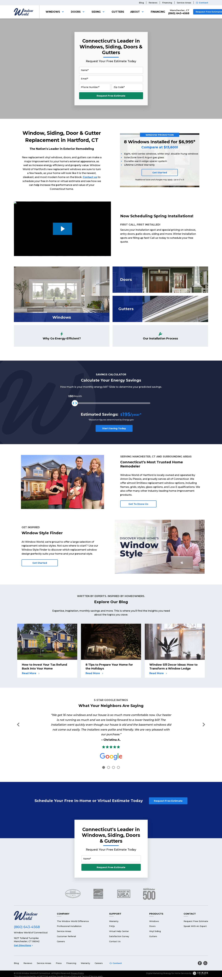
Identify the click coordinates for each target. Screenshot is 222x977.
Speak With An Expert (195, 912)
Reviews (153, 2)
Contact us (90, 177)
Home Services (182, 959)
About (137, 11)
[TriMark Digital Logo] (200, 959)
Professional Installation (69, 912)
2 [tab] (108, 767)
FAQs (112, 912)
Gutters (118, 11)
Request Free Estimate (111, 95)
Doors (78, 11)
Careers (61, 927)
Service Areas (184, 2)
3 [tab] (113, 767)
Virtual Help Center (119, 917)
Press (59, 949)
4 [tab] (118, 767)
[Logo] (23, 12)
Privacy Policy (77, 959)
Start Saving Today (114, 428)
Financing (167, 2)
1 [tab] (103, 767)
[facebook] (200, 949)
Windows (55, 11)
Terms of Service (89, 962)
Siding (98, 11)
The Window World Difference (73, 907)
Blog (141, 2)
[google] (205, 949)
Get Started (159, 172)
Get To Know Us (138, 503)
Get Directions (23, 931)
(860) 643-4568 (178, 13)
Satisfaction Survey (119, 922)
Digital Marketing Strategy (158, 959)
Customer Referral (66, 922)
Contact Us (115, 927)
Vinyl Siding (155, 917)
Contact (203, 3)
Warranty (113, 907)
